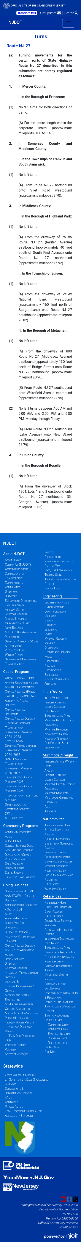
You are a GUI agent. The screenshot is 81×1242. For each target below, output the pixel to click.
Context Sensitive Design (20, 845)
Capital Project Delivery (20, 718)
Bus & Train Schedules (58, 843)
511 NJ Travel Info (56, 830)
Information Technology (59, 938)
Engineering (52, 596)
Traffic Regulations (56, 1015)
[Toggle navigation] (68, 23)
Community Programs (20, 826)
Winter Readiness (15, 654)
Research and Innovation (59, 561)
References (52, 896)
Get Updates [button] (50, 13)
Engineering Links (59, 1033)
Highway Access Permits (19, 1022)
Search (71, 13)
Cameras (49, 847)
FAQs (8, 1097)
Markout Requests (55, 638)
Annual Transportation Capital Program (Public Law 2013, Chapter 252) (20, 691)
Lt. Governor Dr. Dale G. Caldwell (26, 1079)
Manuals (49, 643)
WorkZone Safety (55, 888)
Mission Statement (16, 618)
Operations (51, 647)
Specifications (52, 670)
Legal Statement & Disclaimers (23, 1111)
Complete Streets (55, 852)
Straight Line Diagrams (58, 1002)
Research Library (55, 961)
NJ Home (10, 1084)
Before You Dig (14, 923)
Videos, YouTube (15, 650)
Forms (48, 634)
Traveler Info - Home (57, 825)
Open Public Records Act (59, 952)
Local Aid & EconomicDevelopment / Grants (19, 986)
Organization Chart (17, 623)
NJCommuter (53, 819)
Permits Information (17, 1018)
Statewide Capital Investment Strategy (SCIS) (17, 809)
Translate (26, 13)
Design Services (14, 959)
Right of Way (52, 565)
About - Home (13, 560)
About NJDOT (14, 554)
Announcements (54, 607)
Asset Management (16, 569)
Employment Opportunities (21, 600)
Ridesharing (51, 884)
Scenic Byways (14, 872)
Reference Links (58, 1042)
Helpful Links (53, 1020)
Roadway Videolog (55, 984)
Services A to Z (14, 1088)
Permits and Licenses (57, 652)
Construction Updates (57, 857)
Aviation (49, 770)
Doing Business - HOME (19, 891)
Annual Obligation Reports (21, 682)
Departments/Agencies (18, 1093)
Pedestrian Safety (55, 870)
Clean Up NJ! (13, 841)
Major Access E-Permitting (21, 1013)
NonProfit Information (19, 1004)
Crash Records (53, 911)
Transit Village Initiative (20, 877)
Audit (8, 914)
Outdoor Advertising (17, 1008)
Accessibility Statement (19, 1115)
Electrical (50, 629)
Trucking (50, 811)
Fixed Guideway (14, 741)
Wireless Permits (15, 1045)
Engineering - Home (56, 602)
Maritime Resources (56, 729)
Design (48, 620)
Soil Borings (52, 988)
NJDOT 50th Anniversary (21, 632)
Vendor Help (52, 588)
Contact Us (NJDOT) (18, 564)
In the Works (52, 691)
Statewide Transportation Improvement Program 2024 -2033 (20, 750)
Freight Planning (55, 702)
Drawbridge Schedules (58, 861)
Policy (48, 656)
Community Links (58, 1024)
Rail (47, 806)
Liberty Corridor (54, 706)
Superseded (51, 674)
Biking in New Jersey (57, 839)
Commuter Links (58, 1029)
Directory (11, 596)
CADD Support (53, 916)
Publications (12, 637)
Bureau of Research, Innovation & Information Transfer (20, 936)
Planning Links (57, 1038)
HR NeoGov (51, 1047)
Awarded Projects (16, 918)
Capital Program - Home (19, 678)
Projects (49, 665)
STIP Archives (14, 818)
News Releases (14, 627)
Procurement (52, 556)
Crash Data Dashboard (57, 907)
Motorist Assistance (56, 866)
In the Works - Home (56, 698)
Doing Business (15, 885)
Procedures (51, 661)
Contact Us (11, 1102)
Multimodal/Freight (58, 755)
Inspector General (16, 614)
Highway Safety (14, 609)
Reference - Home (55, 902)
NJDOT (15, 22)
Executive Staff (14, 605)
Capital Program (16, 672)
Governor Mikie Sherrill (20, 1075)
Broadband (11, 927)
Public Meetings (15, 859)
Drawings (50, 625)
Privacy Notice (14, 1106)
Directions (11, 591)
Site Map (49, 1052)
